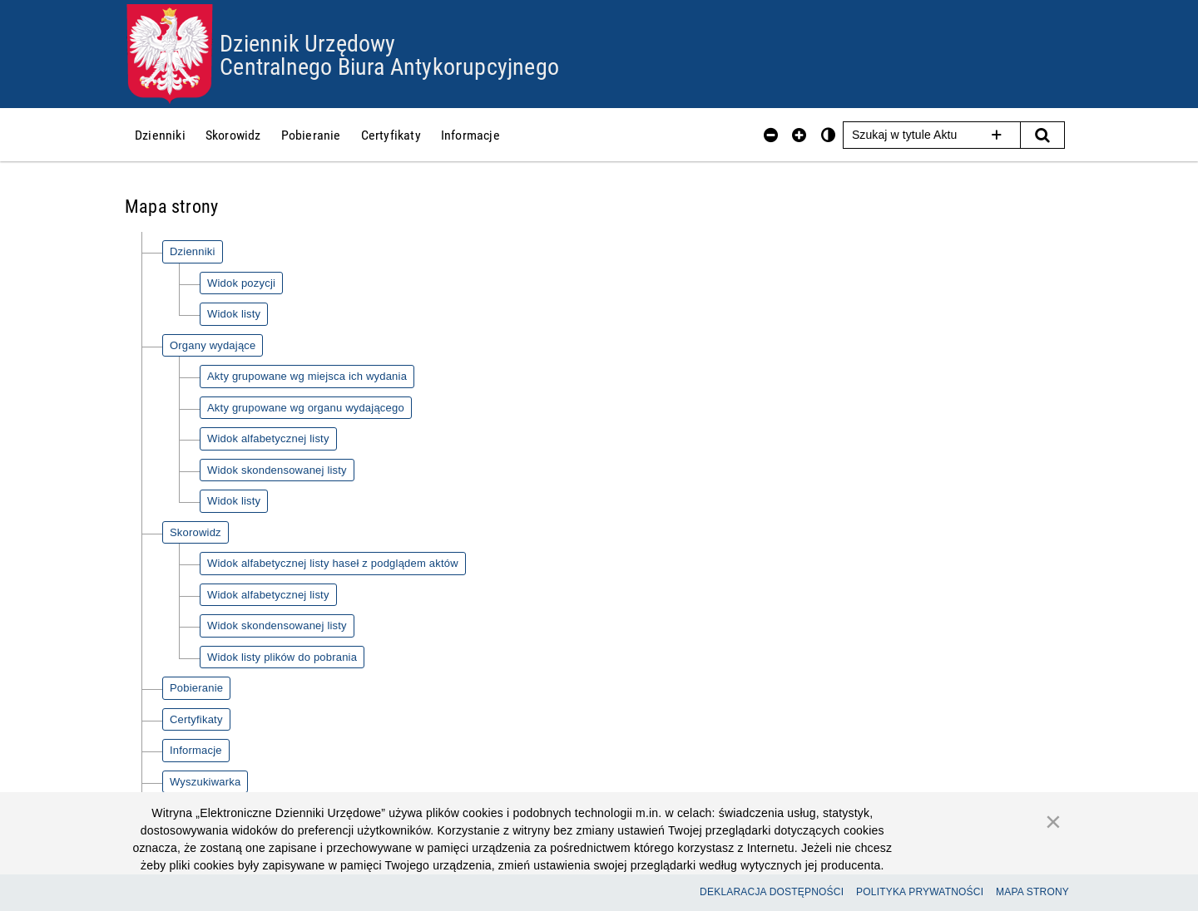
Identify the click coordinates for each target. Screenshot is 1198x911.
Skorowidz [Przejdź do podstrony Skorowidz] (233, 135)
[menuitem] (160, 134)
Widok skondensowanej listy (277, 470)
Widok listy (233, 314)
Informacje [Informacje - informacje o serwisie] (196, 750)
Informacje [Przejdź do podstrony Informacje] (470, 135)
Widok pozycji (241, 283)
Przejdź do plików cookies (599, 4)
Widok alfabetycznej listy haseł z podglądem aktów (332, 563)
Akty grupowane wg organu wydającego (305, 407)
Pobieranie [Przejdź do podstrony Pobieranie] (311, 135)
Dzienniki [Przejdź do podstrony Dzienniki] (160, 135)
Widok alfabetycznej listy (268, 438)
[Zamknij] (1053, 821)
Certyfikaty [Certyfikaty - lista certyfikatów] (196, 719)
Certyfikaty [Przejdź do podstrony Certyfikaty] (391, 135)
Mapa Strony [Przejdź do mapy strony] (1032, 892)
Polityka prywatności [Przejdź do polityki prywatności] (919, 892)
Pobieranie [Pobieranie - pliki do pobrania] (196, 688)
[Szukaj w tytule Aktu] (932, 135)
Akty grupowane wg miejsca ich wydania (307, 376)
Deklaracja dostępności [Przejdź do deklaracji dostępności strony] (772, 892)
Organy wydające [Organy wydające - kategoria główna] (212, 345)
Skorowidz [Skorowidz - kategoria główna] (195, 532)
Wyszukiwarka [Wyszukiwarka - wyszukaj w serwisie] (205, 782)
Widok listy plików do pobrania (282, 657)
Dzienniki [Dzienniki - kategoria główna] (192, 251)
